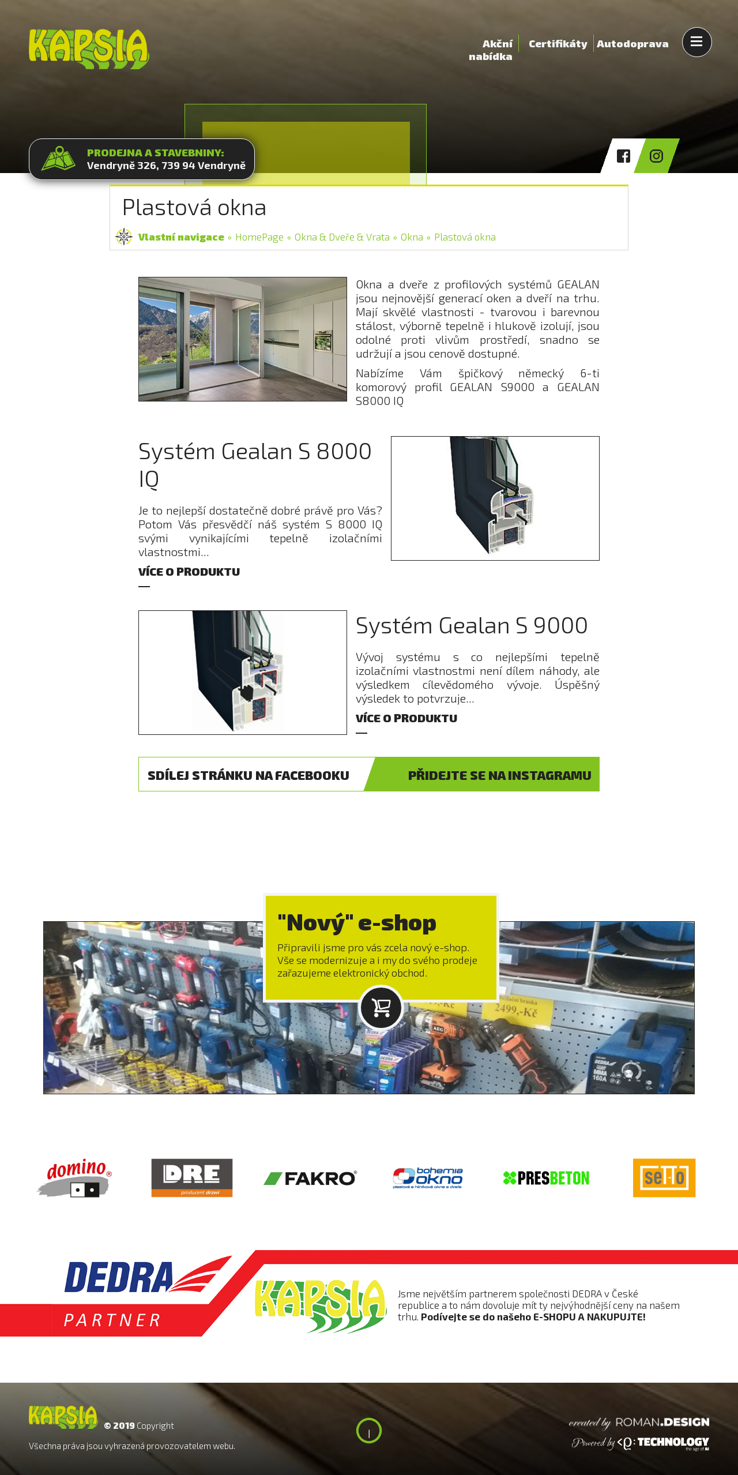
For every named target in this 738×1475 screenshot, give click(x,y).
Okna (412, 236)
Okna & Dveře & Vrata (342, 236)
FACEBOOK (248, 774)
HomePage (259, 236)
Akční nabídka (491, 44)
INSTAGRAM (500, 774)
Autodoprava (633, 43)
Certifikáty (558, 43)
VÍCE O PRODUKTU (189, 571)
